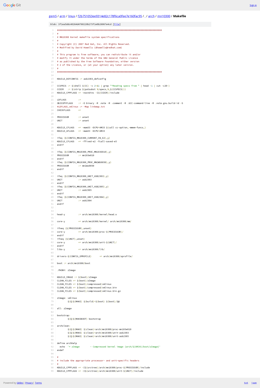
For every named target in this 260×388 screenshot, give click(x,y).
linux (71, 16)
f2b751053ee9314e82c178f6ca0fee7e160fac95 (110, 16)
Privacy (29, 382)
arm (62, 16)
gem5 (53, 16)
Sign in (253, 5)
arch (151, 16)
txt (246, 382)
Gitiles (20, 382)
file (116, 24)
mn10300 (163, 16)
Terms (38, 382)
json (254, 382)
